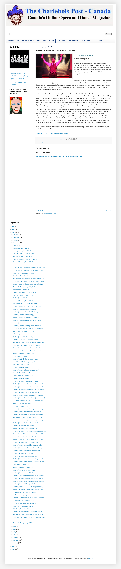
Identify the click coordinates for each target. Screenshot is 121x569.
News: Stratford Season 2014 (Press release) (25, 303)
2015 (13, 226)
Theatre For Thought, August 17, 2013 (24, 353)
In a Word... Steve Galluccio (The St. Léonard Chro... (28, 270)
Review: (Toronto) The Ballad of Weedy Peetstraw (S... (29, 487)
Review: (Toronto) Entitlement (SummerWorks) (26, 442)
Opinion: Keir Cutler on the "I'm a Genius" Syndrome (28, 498)
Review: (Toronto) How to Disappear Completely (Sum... (29, 459)
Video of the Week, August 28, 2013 (23, 273)
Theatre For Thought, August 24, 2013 (24, 287)
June (14, 529)
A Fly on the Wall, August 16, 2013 (23, 364)
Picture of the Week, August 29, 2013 (23, 262)
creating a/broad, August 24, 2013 (22, 289)
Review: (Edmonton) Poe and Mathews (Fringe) (27, 323)
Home (74, 210)
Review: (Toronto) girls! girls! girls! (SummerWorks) (28, 489)
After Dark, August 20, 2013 (21, 334)
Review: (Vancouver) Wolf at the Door (24, 473)
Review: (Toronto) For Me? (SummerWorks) (26, 392)
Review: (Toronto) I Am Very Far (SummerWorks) (27, 448)
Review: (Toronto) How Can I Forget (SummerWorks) (28, 384)
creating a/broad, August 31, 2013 (22, 251)
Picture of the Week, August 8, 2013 (23, 500)
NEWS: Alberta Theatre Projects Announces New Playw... (29, 267)
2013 (13, 232)
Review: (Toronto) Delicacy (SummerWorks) (26, 381)
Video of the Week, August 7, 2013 (23, 506)
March (15, 537)
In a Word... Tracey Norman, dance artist (24, 503)
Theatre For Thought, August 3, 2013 (23, 523)
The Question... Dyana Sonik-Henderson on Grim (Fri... (29, 278)
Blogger (90, 558)
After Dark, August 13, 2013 (21, 406)
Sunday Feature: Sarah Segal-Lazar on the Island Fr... (28, 284)
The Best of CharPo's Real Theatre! (23, 256)
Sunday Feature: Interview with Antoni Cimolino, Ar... (28, 348)
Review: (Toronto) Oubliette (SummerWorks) (26, 423)
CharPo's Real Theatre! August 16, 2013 (24, 362)
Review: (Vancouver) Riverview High (24, 470)
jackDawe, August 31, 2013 (21, 248)
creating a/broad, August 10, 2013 (22, 464)
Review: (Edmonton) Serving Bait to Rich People (27, 326)
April (15, 534)
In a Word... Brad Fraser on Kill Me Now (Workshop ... (29, 328)
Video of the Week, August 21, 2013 (23, 331)
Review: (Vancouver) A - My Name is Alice (25, 339)
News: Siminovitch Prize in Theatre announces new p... (29, 373)
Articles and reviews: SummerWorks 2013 (25, 492)
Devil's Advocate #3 (19, 265)
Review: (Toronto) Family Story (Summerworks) (27, 450)
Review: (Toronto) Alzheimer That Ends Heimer (27, 412)
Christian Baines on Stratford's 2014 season (25, 259)
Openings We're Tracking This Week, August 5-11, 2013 (29, 517)
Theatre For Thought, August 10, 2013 (24, 467)
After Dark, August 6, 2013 (21, 509)
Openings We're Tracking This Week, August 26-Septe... (29, 281)
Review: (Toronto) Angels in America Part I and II (27, 511)
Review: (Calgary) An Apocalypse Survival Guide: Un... (29, 475)
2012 (13, 546)
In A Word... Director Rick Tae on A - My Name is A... (28, 401)
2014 (13, 229)
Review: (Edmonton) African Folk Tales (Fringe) (27, 317)
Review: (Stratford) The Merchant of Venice (25, 359)
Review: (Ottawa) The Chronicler (22, 298)
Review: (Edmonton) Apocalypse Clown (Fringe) (27, 320)
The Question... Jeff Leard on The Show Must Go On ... (29, 514)
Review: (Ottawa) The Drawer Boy (23, 337)
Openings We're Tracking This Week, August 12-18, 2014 (29, 420)
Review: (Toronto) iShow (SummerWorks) (25, 428)
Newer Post (39, 210)
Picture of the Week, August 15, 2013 (23, 375)
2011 (13, 549)
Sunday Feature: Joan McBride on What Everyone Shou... (29, 520)
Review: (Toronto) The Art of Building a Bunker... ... (28, 395)
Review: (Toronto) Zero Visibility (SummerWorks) (27, 445)
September (16, 243)
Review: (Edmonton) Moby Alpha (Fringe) (25, 309)
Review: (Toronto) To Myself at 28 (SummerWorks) (28, 409)
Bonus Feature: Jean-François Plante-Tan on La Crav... (28, 351)
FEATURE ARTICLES (45, 40)
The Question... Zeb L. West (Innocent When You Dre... (29, 342)
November (16, 237)
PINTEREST (98, 40)
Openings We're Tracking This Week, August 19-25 (27, 345)
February (16, 540)
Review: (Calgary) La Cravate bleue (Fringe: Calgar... (28, 439)
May (14, 532)
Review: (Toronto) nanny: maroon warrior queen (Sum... (29, 461)
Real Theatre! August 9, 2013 (21, 495)
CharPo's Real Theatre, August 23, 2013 (24, 292)
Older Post (108, 210)
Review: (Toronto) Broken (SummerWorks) (25, 456)
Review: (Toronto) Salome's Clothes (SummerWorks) (28, 389)
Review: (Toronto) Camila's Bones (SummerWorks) (28, 478)
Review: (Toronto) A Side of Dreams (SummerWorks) (28, 414)
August (15, 245)
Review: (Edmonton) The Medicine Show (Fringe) (27, 306)
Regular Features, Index (18, 73)
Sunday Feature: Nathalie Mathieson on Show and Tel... (29, 434)
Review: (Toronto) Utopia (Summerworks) (25, 453)
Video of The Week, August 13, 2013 (23, 403)
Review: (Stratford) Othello (21, 367)
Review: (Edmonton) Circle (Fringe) (23, 315)
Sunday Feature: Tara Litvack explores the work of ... (28, 437)
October (15, 240)
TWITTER (61, 40)
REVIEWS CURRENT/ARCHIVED (21, 40)
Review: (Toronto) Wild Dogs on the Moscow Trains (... (29, 484)
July (14, 526)
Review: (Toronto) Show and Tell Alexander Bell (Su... (28, 481)
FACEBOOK (73, 40)
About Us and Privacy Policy (19, 76)
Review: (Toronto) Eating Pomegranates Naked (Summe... (29, 431)
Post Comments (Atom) (50, 213)
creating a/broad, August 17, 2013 (22, 356)
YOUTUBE (86, 40)
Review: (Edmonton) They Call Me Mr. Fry (25, 312)
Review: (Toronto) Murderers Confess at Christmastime (29, 387)
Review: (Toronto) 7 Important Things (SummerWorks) (29, 398)
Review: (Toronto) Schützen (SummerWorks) (26, 370)
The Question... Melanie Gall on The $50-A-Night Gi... (28, 417)
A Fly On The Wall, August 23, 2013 (23, 295)
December (16, 234)
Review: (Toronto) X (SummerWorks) (24, 425)
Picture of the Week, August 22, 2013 (23, 301)
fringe (42, 142)
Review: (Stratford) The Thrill (21, 378)
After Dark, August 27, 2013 (21, 276)
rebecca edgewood (49, 142)
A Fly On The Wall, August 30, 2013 (23, 253)
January (15, 543)
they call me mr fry (59, 142)
